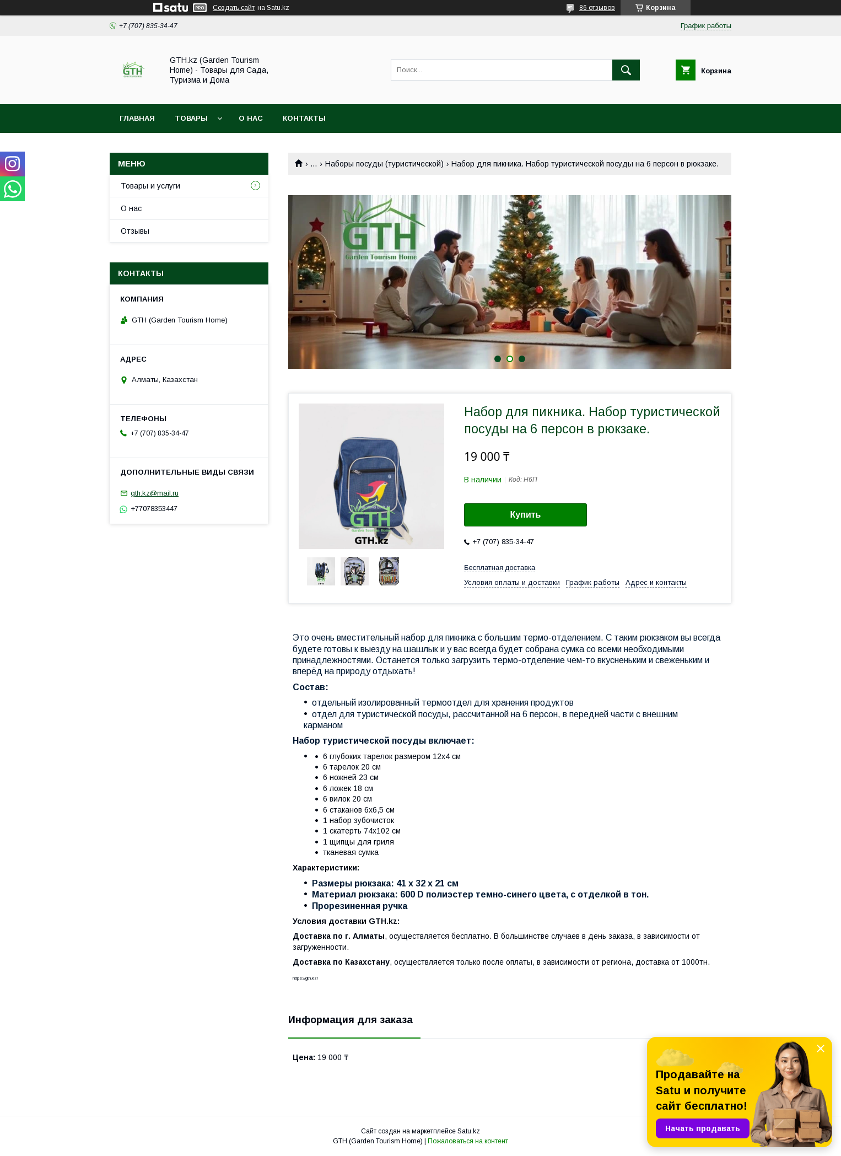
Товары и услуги (150, 185)
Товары (191, 118)
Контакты (304, 118)
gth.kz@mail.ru (155, 493)
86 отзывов (597, 8)
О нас (251, 118)
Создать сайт (234, 8)
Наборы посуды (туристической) (384, 163)
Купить (525, 514)
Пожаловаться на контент (468, 1141)
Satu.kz (468, 1131)
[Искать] (626, 70)
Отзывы (135, 231)
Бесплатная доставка (499, 567)
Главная (137, 118)
